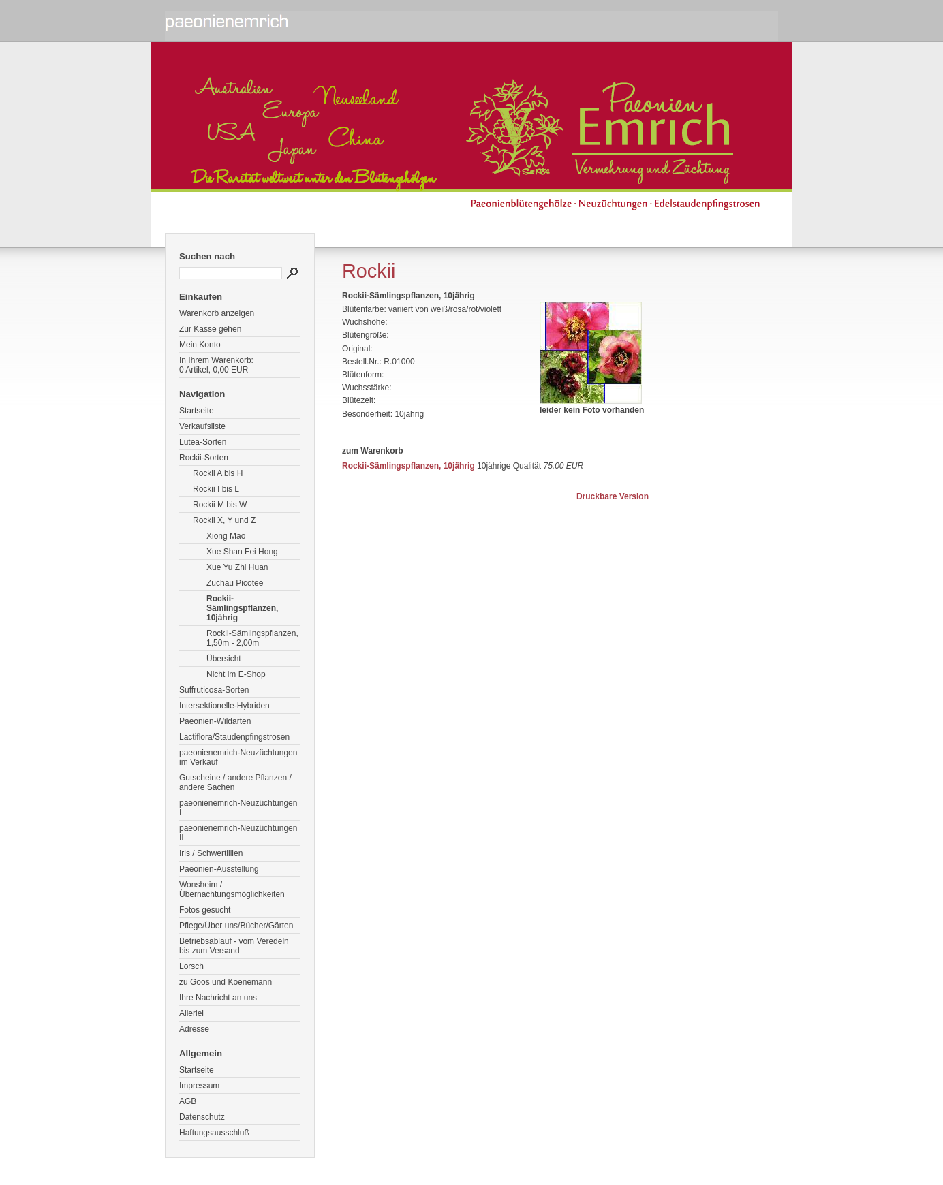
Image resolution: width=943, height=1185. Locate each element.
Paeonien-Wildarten (215, 721)
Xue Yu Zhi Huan (237, 567)
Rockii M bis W (220, 504)
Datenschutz (202, 1117)
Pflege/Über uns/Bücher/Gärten (236, 925)
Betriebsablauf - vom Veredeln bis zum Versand (234, 945)
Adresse (194, 1029)
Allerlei (191, 1013)
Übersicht (223, 658)
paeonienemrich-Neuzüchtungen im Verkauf (238, 757)
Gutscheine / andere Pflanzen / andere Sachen (235, 782)
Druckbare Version (612, 496)
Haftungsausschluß (214, 1132)
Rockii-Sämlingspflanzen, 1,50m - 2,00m (252, 638)
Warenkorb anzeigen (216, 313)
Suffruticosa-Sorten (214, 690)
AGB (187, 1101)
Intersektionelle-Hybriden (224, 705)
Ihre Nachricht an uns (218, 997)
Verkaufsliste (202, 426)
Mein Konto (200, 344)
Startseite (196, 410)
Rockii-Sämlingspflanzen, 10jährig (242, 608)
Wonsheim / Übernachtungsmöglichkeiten (232, 889)
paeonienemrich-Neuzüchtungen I (238, 807)
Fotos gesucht (204, 910)
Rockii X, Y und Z (224, 520)
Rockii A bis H (218, 473)
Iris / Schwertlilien (211, 853)
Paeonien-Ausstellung (219, 869)
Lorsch (191, 966)
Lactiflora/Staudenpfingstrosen (234, 737)
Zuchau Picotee (234, 583)
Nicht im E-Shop (236, 674)
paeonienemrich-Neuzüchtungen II (238, 832)
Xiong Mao (225, 536)
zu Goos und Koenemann (225, 982)
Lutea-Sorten (202, 442)
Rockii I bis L (216, 489)
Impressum (199, 1085)
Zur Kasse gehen (210, 329)
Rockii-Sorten (203, 457)
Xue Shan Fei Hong (242, 551)
